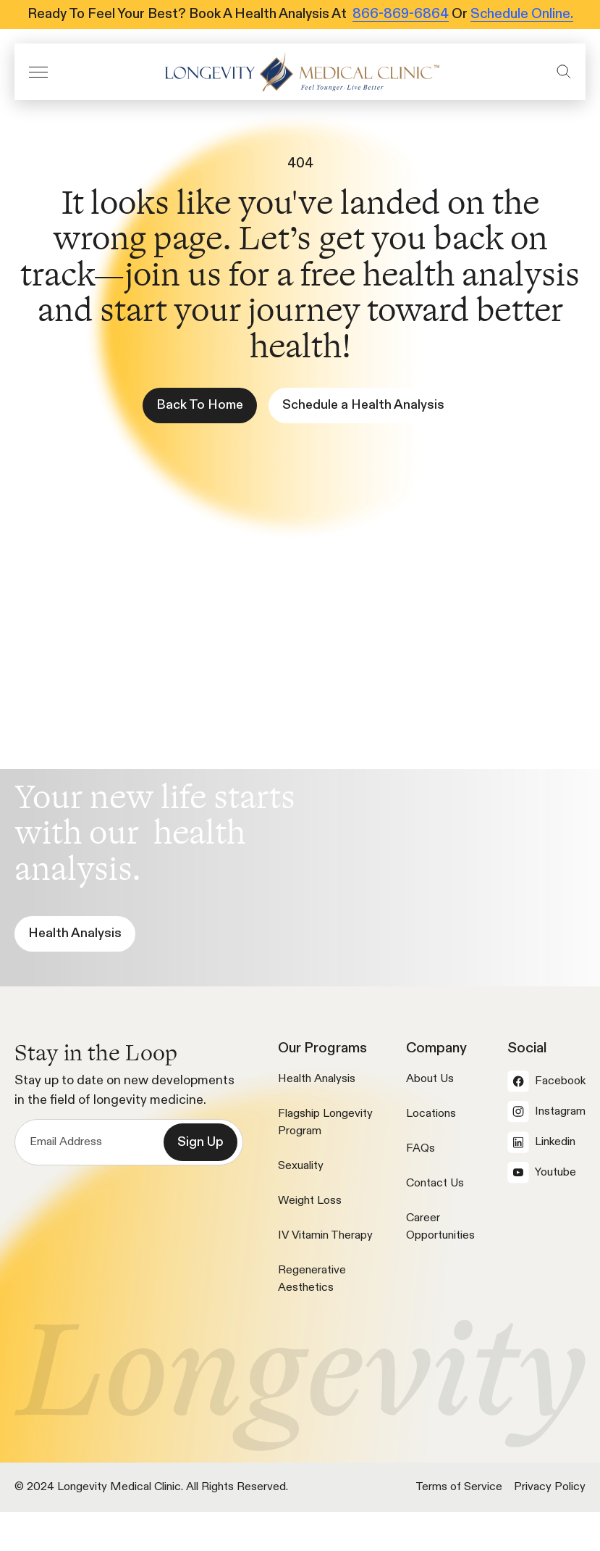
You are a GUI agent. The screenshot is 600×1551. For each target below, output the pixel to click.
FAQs (420, 1149)
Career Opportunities (440, 1227)
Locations (431, 1114)
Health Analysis (316, 1079)
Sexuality (301, 1166)
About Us (430, 1079)
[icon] (302, 71)
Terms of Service (458, 1487)
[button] (38, 72)
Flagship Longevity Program (325, 1122)
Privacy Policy (550, 1487)
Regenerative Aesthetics (312, 1279)
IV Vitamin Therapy (325, 1236)
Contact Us (435, 1183)
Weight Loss (310, 1201)
